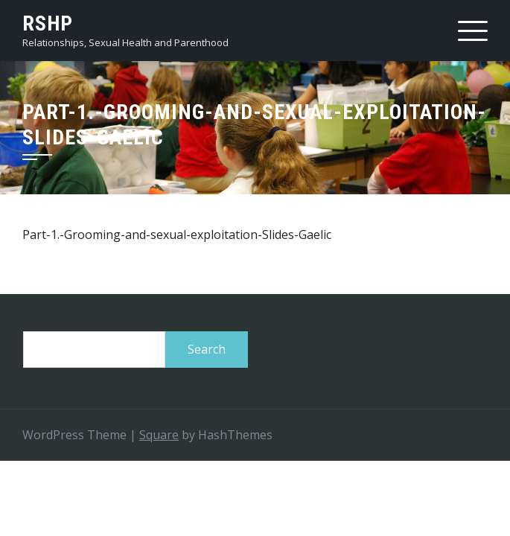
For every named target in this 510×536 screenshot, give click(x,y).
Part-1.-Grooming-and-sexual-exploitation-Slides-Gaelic (176, 234)
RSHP (47, 23)
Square (159, 435)
